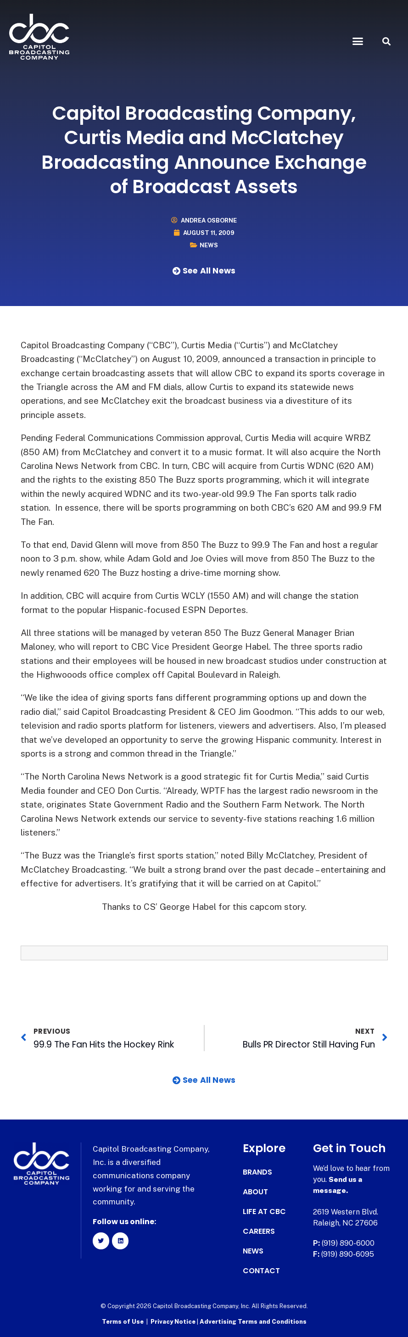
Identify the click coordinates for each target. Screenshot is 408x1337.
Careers (259, 1231)
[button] (358, 41)
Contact (261, 1271)
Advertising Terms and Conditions (253, 1321)
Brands (257, 1172)
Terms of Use (123, 1321)
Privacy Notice (174, 1321)
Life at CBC (264, 1211)
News (209, 245)
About (255, 1192)
